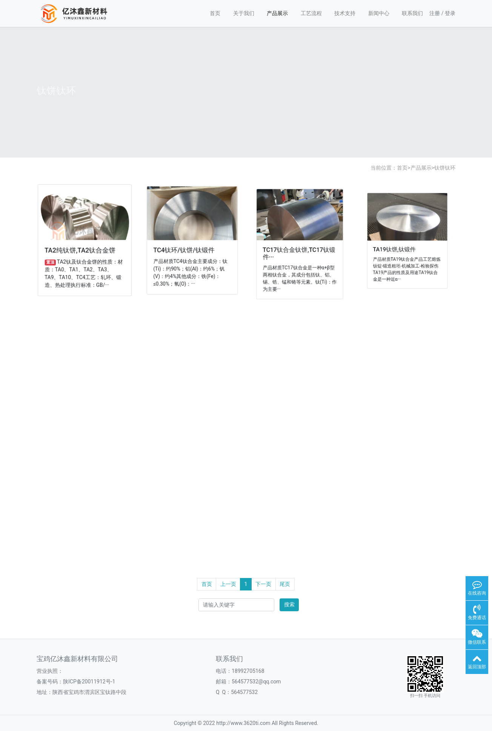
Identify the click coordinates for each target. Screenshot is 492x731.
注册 (434, 13)
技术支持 (344, 13)
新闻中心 (378, 13)
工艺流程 (311, 13)
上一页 (228, 584)
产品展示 (277, 13)
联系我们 (412, 13)
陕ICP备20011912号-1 (89, 681)
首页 (215, 13)
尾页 (285, 584)
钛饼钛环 (444, 168)
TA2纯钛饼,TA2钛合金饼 (80, 249)
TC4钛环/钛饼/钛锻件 (184, 249)
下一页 (263, 584)
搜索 (289, 604)
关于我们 (243, 13)
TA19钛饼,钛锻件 (396, 248)
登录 (450, 13)
